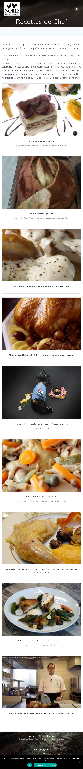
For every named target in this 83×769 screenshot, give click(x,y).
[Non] (79, 762)
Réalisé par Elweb (56, 739)
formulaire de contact (44, 77)
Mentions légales (41, 749)
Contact (41, 753)
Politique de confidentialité (45, 765)
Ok (30, 765)
